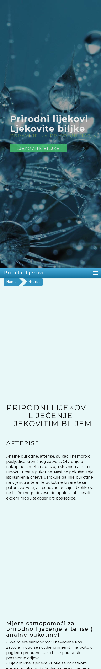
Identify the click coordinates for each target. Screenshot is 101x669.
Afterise (34, 282)
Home (11, 282)
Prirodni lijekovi (24, 272)
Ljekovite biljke (38, 148)
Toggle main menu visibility (96, 272)
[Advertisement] (50, 338)
